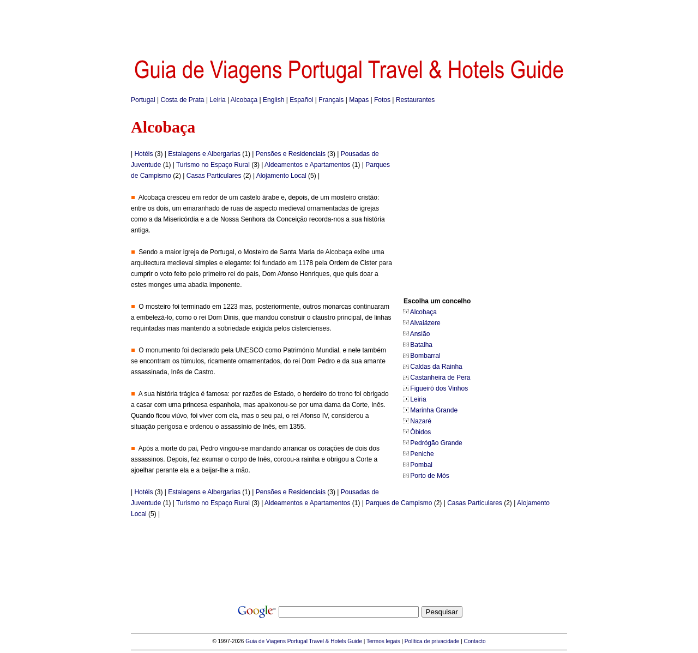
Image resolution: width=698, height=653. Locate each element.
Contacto (475, 641)
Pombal (421, 465)
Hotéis (143, 154)
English (273, 100)
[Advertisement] (349, 24)
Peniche (422, 454)
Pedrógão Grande (436, 443)
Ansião (420, 334)
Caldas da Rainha (436, 366)
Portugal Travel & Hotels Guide (324, 641)
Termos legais (383, 641)
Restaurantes (415, 100)
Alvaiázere (425, 323)
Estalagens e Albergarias (204, 154)
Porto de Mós (429, 476)
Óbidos (420, 432)
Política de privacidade (432, 641)
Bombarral (425, 356)
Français (331, 100)
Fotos (382, 100)
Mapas (359, 100)
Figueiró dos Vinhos (439, 388)
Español (301, 100)
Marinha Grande (434, 410)
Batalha (421, 345)
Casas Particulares (214, 175)
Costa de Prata (182, 100)
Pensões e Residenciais (291, 154)
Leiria (217, 100)
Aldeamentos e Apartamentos (307, 165)
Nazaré (420, 421)
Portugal (143, 100)
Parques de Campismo (398, 503)
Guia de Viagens (265, 641)
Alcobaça (244, 100)
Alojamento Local (281, 175)
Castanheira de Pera (440, 377)
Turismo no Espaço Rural (213, 165)
